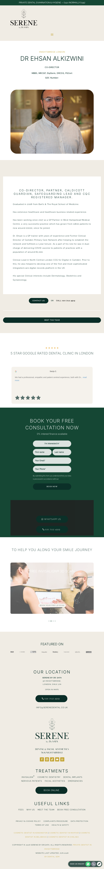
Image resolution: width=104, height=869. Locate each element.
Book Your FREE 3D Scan (52, 605)
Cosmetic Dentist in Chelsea (63, 837)
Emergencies (75, 781)
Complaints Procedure (56, 821)
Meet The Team (52, 320)
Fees (21, 810)
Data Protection (79, 821)
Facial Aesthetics (55, 781)
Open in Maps (52, 689)
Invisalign (28, 777)
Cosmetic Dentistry (49, 777)
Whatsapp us (52, 510)
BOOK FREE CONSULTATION (71, 810)
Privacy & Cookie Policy (28, 821)
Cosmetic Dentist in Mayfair (64, 833)
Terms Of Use (42, 825)
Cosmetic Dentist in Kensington (31, 833)
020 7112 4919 (52, 520)
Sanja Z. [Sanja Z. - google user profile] (53, 386)
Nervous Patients (31, 781)
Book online (51, 790)
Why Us (30, 810)
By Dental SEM (52, 857)
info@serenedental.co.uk (52, 707)
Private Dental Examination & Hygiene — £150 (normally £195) (52, 2)
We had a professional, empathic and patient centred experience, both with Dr (51, 393)
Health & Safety (60, 825)
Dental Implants (72, 777)
